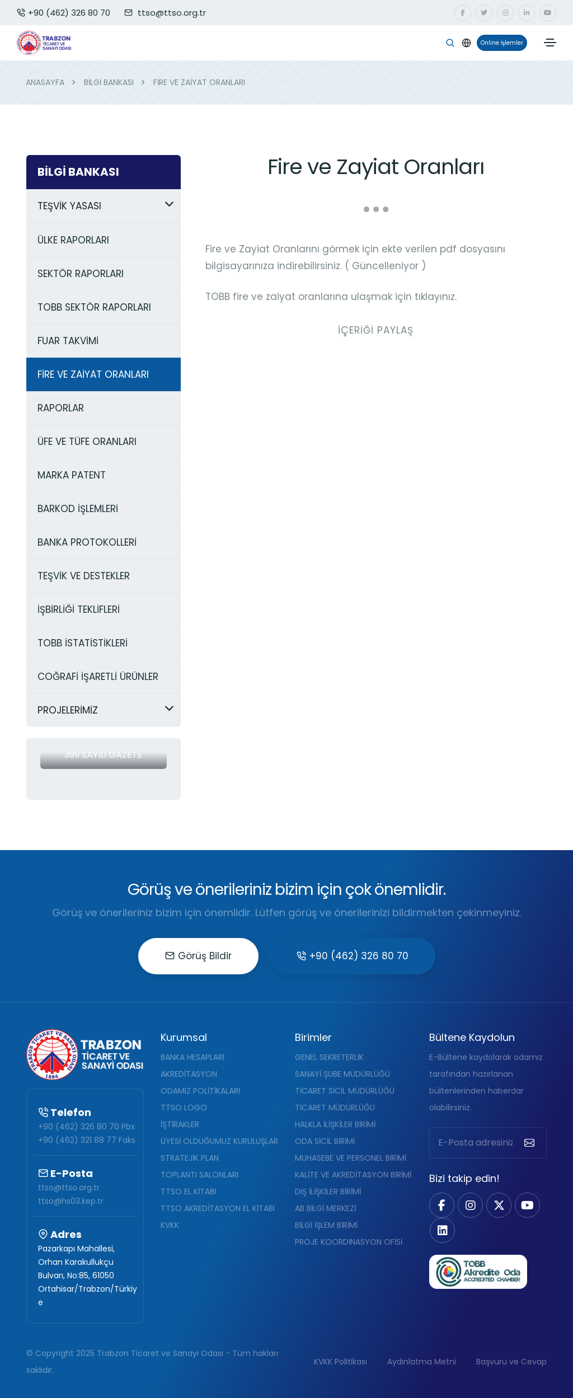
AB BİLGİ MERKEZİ (325, 1208)
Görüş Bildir (198, 956)
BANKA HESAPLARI (192, 1057)
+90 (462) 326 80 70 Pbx (86, 1126)
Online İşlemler (500, 43)
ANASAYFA (45, 82)
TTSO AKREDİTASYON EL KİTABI (218, 1208)
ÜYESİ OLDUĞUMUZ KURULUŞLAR (219, 1141)
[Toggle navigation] (550, 42)
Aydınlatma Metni (421, 1361)
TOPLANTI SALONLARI (199, 1174)
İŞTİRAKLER (180, 1124)
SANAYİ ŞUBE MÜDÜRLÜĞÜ (342, 1074)
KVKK (170, 1225)
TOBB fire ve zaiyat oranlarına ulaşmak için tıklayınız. (331, 296)
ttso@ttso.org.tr (69, 1187)
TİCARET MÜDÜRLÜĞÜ (335, 1107)
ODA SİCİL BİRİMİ (325, 1141)
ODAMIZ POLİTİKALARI (200, 1090)
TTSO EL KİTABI (188, 1191)
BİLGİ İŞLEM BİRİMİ (326, 1225)
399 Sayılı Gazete (103, 754)
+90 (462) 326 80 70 (63, 12)
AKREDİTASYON (189, 1074)
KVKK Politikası (340, 1361)
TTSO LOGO (184, 1107)
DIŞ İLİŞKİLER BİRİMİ (328, 1191)
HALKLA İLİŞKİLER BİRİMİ (335, 1124)
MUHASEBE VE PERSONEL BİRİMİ (350, 1158)
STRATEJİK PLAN (190, 1158)
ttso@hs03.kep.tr (71, 1201)
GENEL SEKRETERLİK (329, 1057)
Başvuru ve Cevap (511, 1361)
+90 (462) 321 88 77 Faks (86, 1140)
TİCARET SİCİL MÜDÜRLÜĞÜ (344, 1090)
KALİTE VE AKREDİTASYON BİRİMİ (353, 1174)
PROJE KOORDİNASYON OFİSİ (348, 1241)
